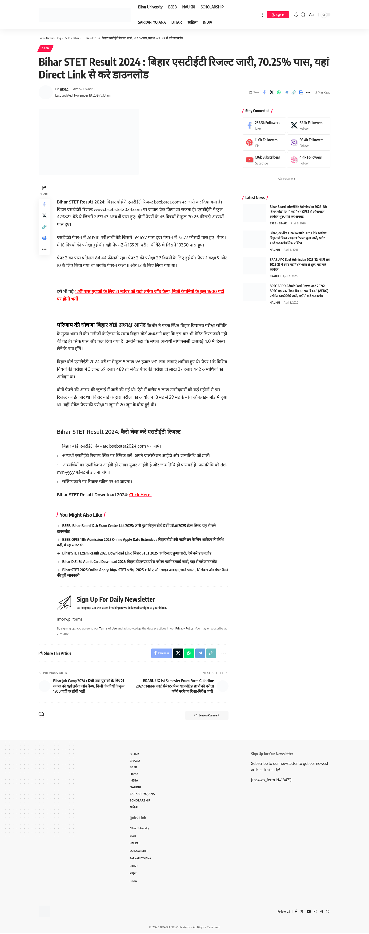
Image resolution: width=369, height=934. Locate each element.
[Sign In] (278, 14)
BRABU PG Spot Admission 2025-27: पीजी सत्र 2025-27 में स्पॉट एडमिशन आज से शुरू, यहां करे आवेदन (300, 264)
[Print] (300, 92)
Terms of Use (108, 628)
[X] (308, 125)
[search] (303, 14)
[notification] (296, 14)
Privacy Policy (185, 628)
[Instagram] (308, 143)
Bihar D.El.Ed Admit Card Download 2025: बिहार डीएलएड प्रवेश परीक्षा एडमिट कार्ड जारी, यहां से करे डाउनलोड (140, 561)
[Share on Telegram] (286, 92)
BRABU (274, 276)
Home (134, 774)
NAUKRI (275, 250)
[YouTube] (308, 912)
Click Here (140, 494)
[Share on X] (271, 92)
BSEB (45, 48)
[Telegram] (321, 912)
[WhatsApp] (327, 912)
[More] (308, 92)
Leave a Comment (206, 715)
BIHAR (283, 223)
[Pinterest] (264, 143)
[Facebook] (264, 125)
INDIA (134, 781)
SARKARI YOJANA (142, 794)
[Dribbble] (308, 160)
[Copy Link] (293, 92)
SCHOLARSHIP (140, 800)
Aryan (64, 89)
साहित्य (134, 807)
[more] (262, 14)
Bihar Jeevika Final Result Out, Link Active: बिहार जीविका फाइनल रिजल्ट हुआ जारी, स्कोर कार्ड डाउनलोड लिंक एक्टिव (298, 238)
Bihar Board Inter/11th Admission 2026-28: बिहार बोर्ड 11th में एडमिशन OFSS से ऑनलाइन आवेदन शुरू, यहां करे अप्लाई (298, 212)
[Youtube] (264, 160)
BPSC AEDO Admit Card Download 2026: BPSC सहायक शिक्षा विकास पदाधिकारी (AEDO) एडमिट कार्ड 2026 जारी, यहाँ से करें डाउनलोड (299, 291)
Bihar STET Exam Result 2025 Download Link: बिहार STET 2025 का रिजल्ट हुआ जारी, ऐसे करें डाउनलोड (137, 553)
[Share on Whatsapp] (279, 92)
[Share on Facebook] (264, 92)
